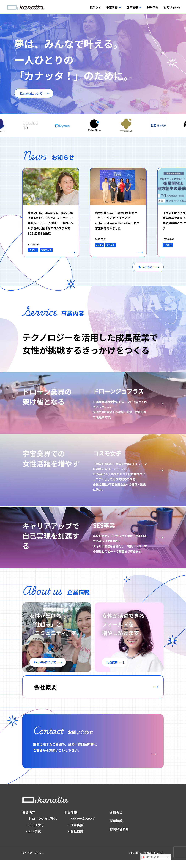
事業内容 (28, 812)
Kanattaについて (82, 818)
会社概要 (76, 831)
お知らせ (116, 812)
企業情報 (70, 812)
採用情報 (116, 820)
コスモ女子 (37, 824)
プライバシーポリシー (33, 852)
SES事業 (35, 831)
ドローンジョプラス (43, 818)
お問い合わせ (119, 829)
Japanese (150, 857)
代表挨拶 (76, 824)
